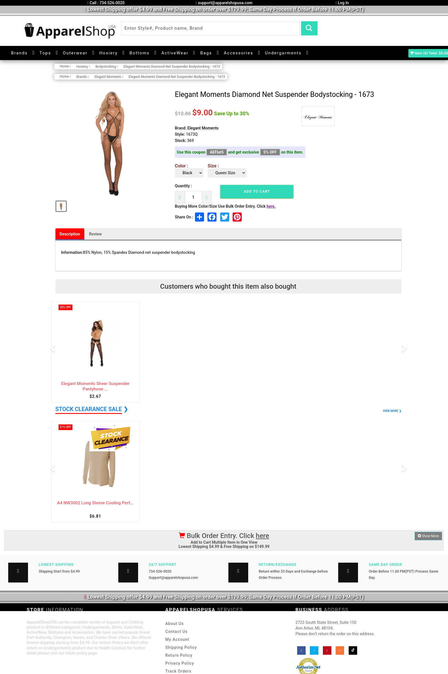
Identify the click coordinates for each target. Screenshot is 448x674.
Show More (428, 536)
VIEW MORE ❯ (392, 411)
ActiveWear (174, 53)
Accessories (238, 53)
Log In (342, 3)
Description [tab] (70, 234)
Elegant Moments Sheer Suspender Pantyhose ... (95, 386)
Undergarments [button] (283, 53)
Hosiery (108, 53)
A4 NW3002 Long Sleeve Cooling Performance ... (95, 503)
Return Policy (178, 655)
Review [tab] (95, 234)
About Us (174, 623)
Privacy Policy (179, 663)
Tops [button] (45, 53)
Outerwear (75, 53)
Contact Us (176, 631)
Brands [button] (19, 53)
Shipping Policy (181, 647)
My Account (177, 639)
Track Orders (178, 671)
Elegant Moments (202, 128)
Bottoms (139, 53)
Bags (206, 53)
